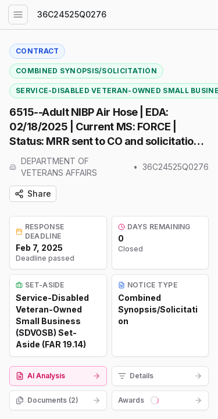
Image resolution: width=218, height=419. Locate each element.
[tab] (58, 376)
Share (33, 193)
